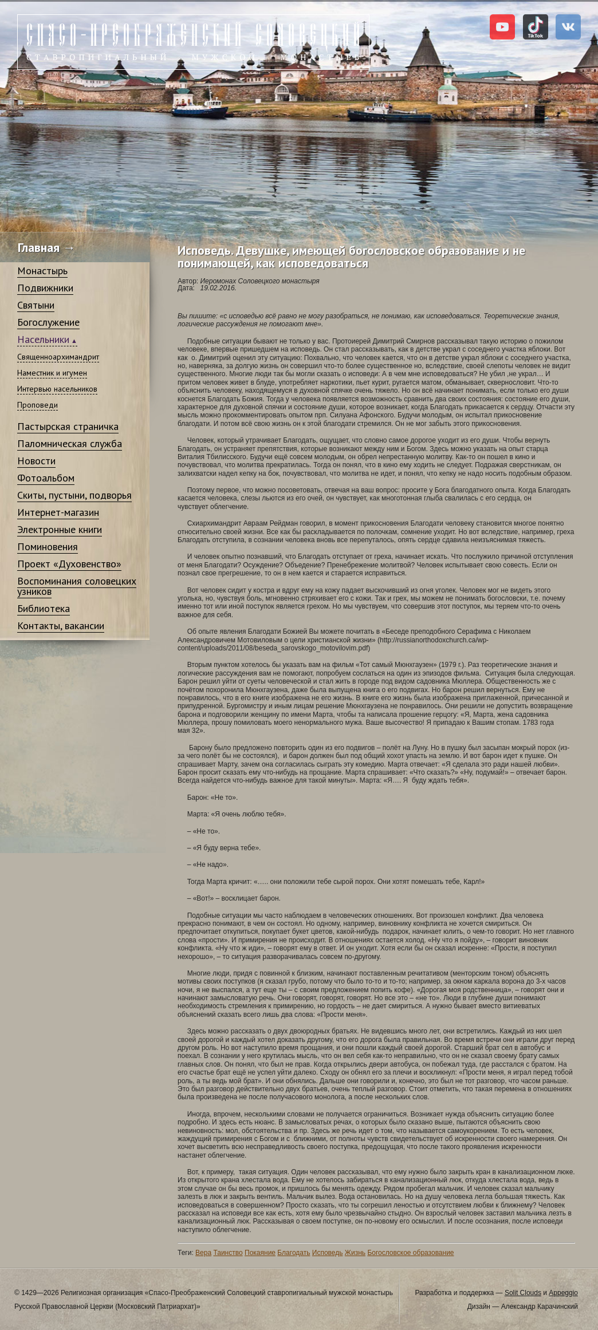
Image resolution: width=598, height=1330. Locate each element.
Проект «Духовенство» (69, 563)
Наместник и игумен (52, 373)
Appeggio (563, 1293)
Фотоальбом (45, 477)
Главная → (47, 247)
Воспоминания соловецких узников (76, 586)
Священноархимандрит (58, 357)
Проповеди (37, 405)
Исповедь (327, 1253)
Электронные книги (59, 529)
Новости (36, 460)
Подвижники (45, 287)
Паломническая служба (69, 443)
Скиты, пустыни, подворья (74, 495)
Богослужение (48, 322)
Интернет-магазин (58, 512)
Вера (203, 1253)
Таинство (227, 1253)
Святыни (35, 304)
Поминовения (47, 546)
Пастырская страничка (68, 426)
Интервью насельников (57, 389)
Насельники (43, 339)
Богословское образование (410, 1253)
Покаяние (260, 1253)
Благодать (293, 1253)
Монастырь (42, 270)
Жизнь (355, 1253)
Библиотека (43, 608)
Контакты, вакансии (60, 625)
